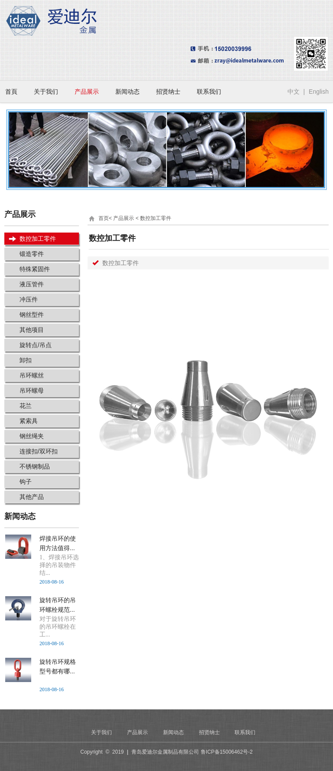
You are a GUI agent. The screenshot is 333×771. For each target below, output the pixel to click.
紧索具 (29, 420)
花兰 (26, 405)
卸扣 (26, 360)
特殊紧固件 (35, 269)
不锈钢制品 (35, 466)
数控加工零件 (38, 238)
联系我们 (209, 91)
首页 (103, 218)
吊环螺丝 (32, 375)
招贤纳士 (168, 91)
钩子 (26, 481)
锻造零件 (32, 253)
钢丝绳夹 (32, 436)
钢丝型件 (32, 314)
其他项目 (32, 329)
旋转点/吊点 (36, 344)
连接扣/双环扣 (39, 451)
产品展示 (87, 91)
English (319, 91)
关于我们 (46, 91)
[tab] (208, 262)
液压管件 (32, 284)
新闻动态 (127, 91)
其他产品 (32, 496)
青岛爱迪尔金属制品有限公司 (165, 752)
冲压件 (29, 299)
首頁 (11, 91)
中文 (293, 91)
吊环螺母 (32, 390)
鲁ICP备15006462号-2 (227, 752)
